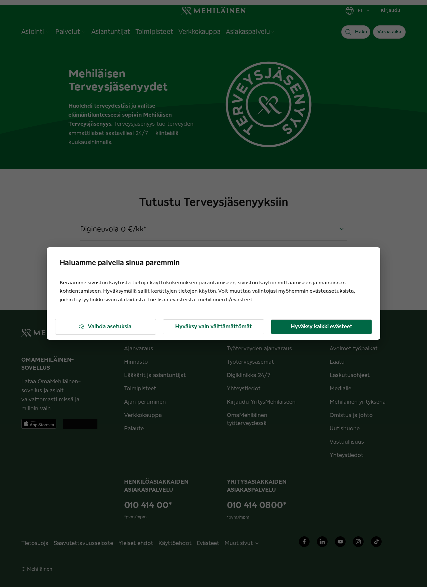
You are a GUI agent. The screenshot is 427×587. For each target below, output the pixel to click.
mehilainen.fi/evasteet (225, 299)
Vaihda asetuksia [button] (104, 326)
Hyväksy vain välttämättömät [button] (213, 326)
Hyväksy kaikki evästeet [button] (321, 326)
